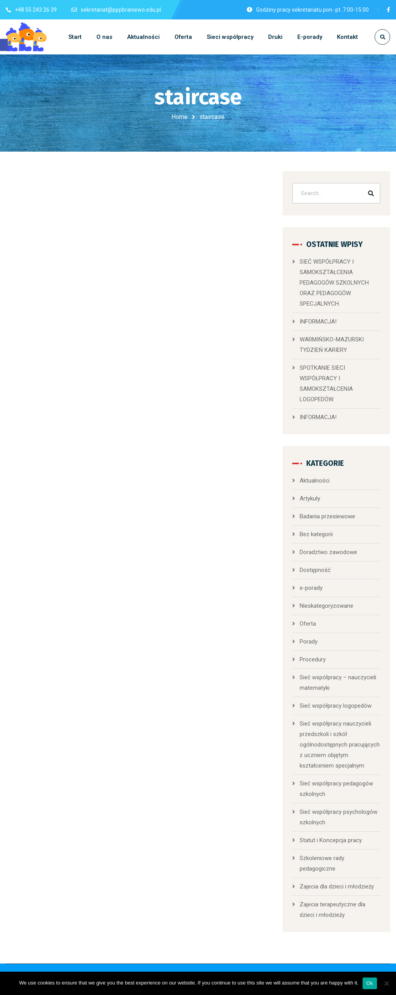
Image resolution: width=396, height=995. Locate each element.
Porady (308, 641)
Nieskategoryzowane (326, 605)
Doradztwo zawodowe (328, 552)
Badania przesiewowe (327, 516)
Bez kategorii (316, 534)
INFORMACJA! (318, 321)
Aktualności (315, 480)
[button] (4, 45)
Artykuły (310, 498)
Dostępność (315, 570)
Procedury (313, 659)
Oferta (308, 623)
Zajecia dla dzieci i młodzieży (337, 886)
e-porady (311, 587)
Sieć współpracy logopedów (336, 705)
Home (179, 117)
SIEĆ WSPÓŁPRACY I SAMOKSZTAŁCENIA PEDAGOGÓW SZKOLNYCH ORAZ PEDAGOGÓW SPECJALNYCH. (334, 282)
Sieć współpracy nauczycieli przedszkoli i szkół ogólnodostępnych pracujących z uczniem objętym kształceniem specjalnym (340, 744)
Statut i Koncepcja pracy (331, 840)
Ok (369, 983)
